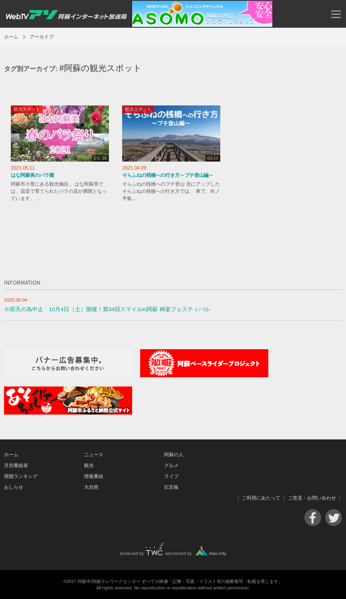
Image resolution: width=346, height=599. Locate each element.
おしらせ (13, 487)
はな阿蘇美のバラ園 (32, 175)
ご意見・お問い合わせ (312, 498)
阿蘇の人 (173, 454)
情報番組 (93, 476)
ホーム (11, 37)
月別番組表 (16, 465)
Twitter (333, 517)
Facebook (312, 517)
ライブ (171, 476)
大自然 (91, 487)
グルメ (171, 465)
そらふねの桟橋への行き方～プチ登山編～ (167, 175)
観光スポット (27, 109)
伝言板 (171, 487)
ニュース (93, 454)
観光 (89, 465)
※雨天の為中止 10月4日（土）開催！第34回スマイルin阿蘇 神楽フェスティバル (107, 309)
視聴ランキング (21, 476)
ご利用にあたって (261, 498)
